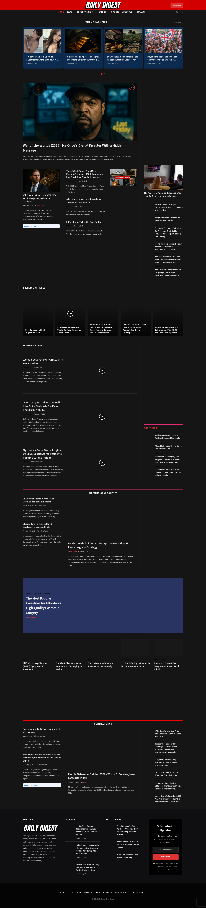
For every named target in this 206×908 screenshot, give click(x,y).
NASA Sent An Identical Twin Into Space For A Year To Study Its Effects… (168, 733)
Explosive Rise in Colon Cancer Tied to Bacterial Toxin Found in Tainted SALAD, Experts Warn (101, 328)
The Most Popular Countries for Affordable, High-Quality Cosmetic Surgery (44, 605)
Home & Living (126, 659)
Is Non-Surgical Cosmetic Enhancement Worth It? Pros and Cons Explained (166, 330)
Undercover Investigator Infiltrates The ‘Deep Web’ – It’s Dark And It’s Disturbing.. (168, 786)
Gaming (102, 11)
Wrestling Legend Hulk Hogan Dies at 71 (35, 331)
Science (26, 462)
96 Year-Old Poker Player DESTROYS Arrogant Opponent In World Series (169, 207)
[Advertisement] (163, 122)
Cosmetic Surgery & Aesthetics (38, 593)
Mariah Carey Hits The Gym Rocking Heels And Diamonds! (167, 436)
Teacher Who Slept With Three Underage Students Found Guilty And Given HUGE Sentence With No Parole (167, 747)
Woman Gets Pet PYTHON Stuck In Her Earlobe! (43, 361)
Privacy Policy (172, 866)
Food (90, 659)
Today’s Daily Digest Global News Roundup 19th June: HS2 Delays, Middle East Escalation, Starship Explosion (84, 174)
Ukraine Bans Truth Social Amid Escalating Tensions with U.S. (37, 526)
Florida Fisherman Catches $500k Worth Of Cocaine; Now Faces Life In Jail (101, 776)
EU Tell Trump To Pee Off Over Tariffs (83, 222)
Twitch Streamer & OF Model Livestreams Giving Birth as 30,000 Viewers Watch (42, 58)
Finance (141, 11)
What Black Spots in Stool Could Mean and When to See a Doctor (84, 201)
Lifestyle (127, 11)
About (63, 892)
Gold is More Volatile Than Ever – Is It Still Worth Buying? (42, 731)
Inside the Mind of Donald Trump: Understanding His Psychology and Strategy (99, 545)
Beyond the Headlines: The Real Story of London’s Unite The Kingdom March (162, 58)
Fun (156, 769)
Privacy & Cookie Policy (114, 892)
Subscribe (177, 5)
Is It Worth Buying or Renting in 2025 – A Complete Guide (135, 665)
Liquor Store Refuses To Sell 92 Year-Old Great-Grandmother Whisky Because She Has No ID (168, 798)
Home (61, 11)
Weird (157, 780)
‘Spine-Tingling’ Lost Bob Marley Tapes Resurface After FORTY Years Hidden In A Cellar (168, 247)
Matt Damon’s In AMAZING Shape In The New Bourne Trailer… (128, 844)
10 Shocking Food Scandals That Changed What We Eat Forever (122, 58)
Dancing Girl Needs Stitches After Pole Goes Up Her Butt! (167, 773)
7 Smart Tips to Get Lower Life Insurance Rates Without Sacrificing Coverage (134, 328)
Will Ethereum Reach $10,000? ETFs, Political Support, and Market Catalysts (40, 198)
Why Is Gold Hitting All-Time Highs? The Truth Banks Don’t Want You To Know (83, 58)
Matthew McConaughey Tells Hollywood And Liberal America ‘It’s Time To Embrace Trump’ (168, 459)
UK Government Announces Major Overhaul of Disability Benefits (38, 500)
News (69, 11)
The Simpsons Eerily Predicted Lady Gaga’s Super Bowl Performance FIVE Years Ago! (168, 272)
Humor (157, 201)
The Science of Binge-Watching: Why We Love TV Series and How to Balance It (162, 195)
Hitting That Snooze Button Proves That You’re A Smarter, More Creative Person (87, 830)
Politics (69, 226)
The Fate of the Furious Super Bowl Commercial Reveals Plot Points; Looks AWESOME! (168, 259)
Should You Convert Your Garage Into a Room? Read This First (166, 666)
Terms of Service (137, 892)
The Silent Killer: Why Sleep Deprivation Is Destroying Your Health (70, 666)
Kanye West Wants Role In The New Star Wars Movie (167, 219)
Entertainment (85, 11)
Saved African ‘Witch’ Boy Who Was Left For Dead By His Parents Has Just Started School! (42, 757)
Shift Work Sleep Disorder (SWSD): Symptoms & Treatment (35, 666)
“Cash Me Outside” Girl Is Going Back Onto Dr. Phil (168, 447)
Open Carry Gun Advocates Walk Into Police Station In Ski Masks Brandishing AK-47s (42, 406)
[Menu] (24, 12)
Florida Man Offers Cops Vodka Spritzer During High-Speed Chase (70, 330)
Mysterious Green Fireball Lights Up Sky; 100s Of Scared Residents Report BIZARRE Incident (42, 454)
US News (26, 368)
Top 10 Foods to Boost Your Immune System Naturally (101, 665)
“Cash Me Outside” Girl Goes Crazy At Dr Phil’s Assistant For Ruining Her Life (168, 472)
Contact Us (75, 892)
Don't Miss (150, 428)
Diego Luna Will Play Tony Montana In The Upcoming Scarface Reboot (166, 762)
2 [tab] (104, 73)
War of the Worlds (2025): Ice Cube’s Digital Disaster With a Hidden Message (73, 148)
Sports (115, 11)
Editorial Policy (92, 892)
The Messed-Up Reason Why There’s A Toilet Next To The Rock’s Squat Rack (87, 867)
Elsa (84, 782)
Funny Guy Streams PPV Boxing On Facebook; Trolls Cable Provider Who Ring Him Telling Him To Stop (168, 232)
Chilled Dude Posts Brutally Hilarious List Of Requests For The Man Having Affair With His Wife (87, 849)
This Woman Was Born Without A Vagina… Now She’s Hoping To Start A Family (127, 830)
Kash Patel (40, 205)
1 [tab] (102, 73)
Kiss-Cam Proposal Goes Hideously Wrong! (127, 856)
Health (69, 206)
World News (70, 181)
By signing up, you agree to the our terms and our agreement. (165, 866)
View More (177, 22)
